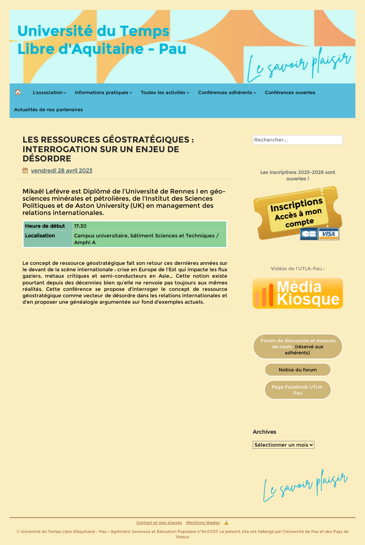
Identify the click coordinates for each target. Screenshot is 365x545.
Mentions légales (203, 522)
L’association (47, 92)
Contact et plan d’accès (159, 522)
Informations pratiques (101, 92)
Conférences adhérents (225, 92)
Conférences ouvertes (290, 92)
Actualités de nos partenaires (48, 109)
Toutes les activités (163, 92)
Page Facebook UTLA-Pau (298, 390)
